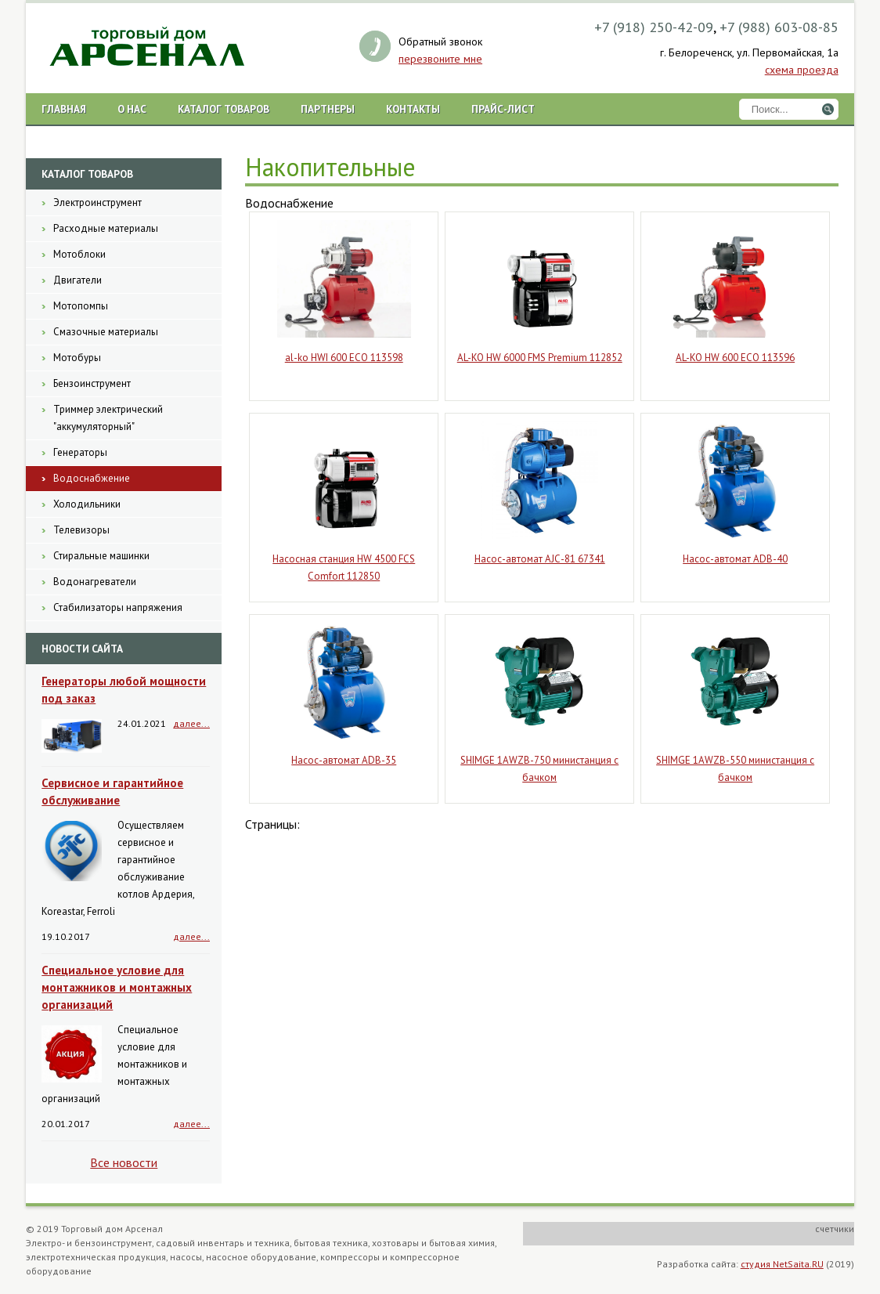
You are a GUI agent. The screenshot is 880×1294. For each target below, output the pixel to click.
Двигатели (77, 280)
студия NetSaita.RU (782, 1264)
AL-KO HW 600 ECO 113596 (735, 357)
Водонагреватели (94, 581)
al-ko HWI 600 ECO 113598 (344, 357)
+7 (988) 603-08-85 (779, 27)
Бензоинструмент (92, 383)
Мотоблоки (79, 254)
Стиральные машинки (101, 555)
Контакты (413, 109)
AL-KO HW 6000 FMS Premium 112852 (539, 357)
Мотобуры (77, 357)
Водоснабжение (91, 478)
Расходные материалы (105, 228)
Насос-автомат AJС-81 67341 (539, 559)
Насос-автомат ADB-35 (343, 760)
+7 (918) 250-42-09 (653, 27)
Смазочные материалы (105, 331)
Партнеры (328, 109)
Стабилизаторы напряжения (117, 607)
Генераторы (80, 452)
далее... (191, 723)
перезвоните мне (440, 59)
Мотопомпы (80, 306)
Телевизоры (81, 530)
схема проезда (802, 70)
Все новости (123, 1162)
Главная (63, 109)
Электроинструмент (97, 202)
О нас (131, 109)
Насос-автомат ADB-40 (735, 559)
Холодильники (87, 504)
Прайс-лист (503, 109)
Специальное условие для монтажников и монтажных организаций (116, 987)
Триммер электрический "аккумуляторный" (108, 418)
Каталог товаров (223, 109)
